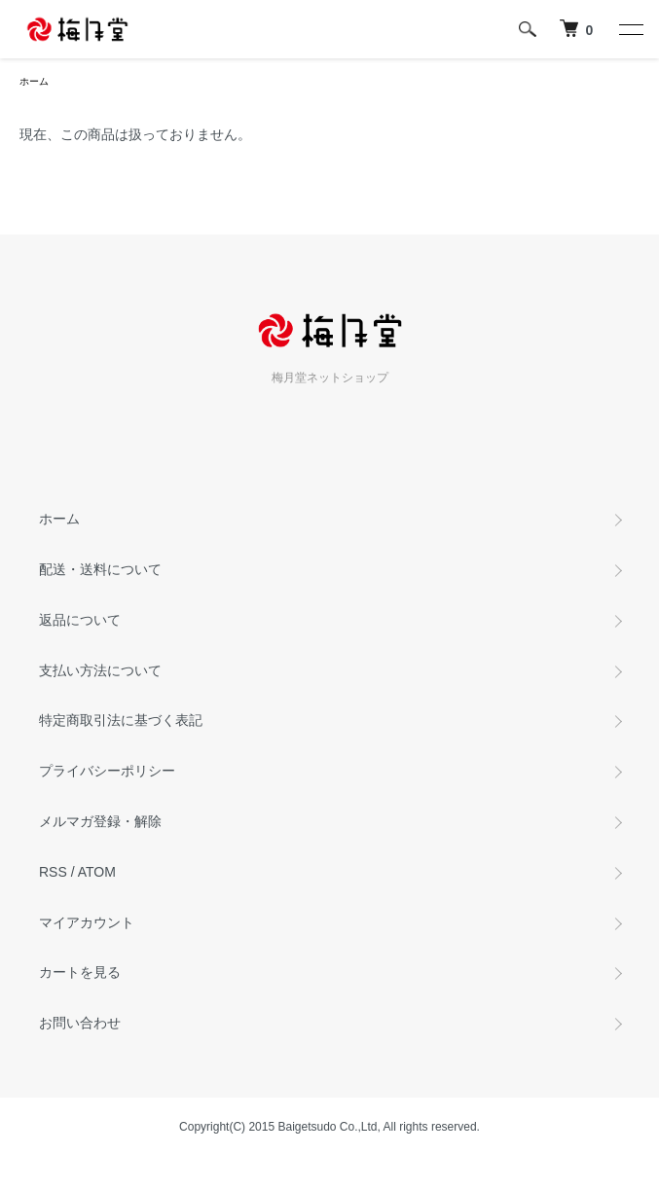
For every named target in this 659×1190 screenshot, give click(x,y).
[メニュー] (630, 29)
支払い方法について (100, 670)
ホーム (34, 81)
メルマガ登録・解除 (100, 821)
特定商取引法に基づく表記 (120, 720)
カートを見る (80, 972)
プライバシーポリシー (107, 770)
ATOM (97, 872)
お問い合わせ (80, 1022)
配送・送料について (100, 569)
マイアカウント (86, 922)
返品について (80, 620)
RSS (53, 872)
